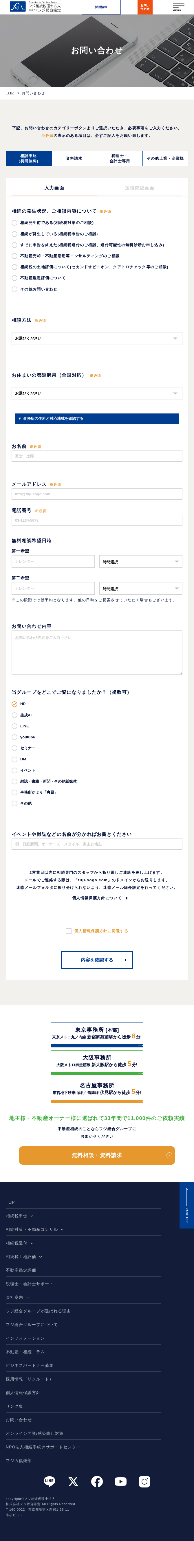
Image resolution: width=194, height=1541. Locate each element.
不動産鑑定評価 (21, 1270)
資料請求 (74, 158)
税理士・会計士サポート (30, 1283)
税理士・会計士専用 (119, 158)
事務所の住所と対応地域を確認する (53, 418)
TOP (10, 93)
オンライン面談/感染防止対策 (35, 1433)
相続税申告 (17, 1215)
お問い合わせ (19, 1419)
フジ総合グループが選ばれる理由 (38, 1311)
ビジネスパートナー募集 (30, 1365)
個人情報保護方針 (23, 1392)
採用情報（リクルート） (30, 1379)
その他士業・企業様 (165, 158)
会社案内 (14, 1297)
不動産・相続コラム (25, 1351)
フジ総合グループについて (32, 1324)
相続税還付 (17, 1243)
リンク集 (14, 1406)
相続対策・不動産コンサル (32, 1229)
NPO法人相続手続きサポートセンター (43, 1447)
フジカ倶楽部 (19, 1460)
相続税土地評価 (21, 1256)
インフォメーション (25, 1338)
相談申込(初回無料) (29, 158)
